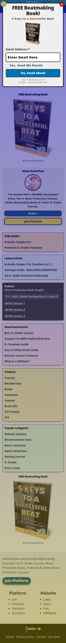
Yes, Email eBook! (33, 73)
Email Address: (18, 49)
